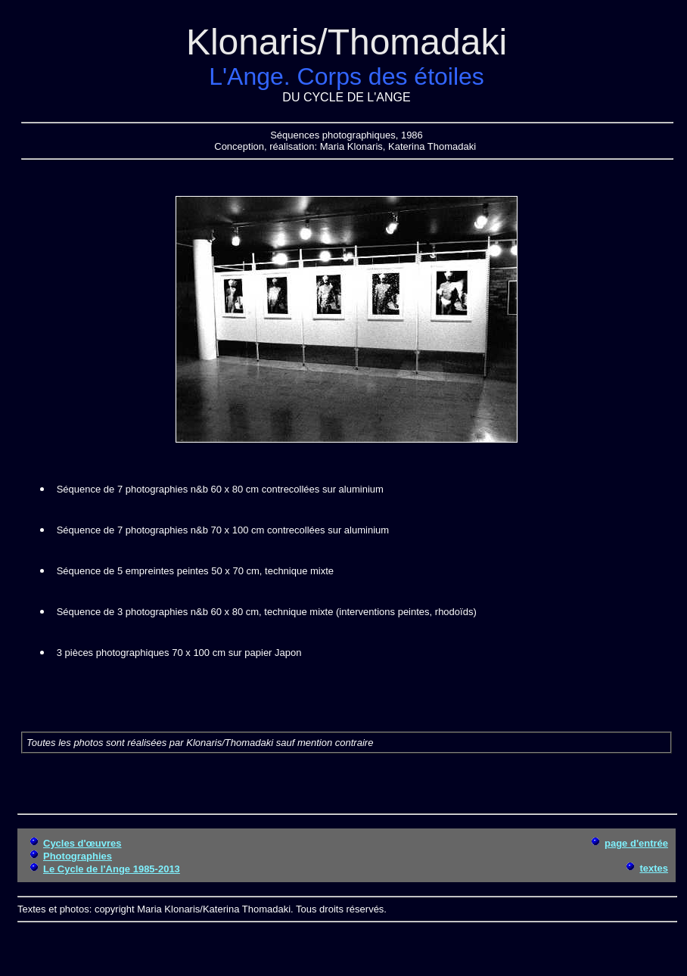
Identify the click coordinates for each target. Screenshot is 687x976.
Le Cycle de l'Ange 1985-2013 (111, 869)
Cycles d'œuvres (82, 843)
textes (653, 868)
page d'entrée (636, 843)
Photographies (77, 856)
